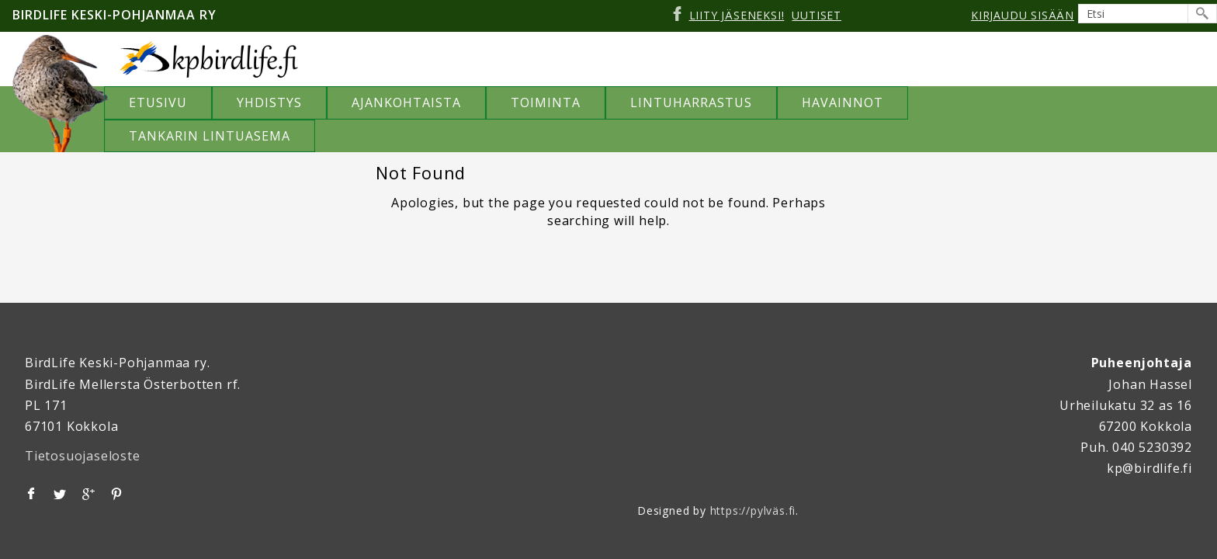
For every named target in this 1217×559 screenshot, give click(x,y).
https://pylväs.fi (753, 510)
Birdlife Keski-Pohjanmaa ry (114, 14)
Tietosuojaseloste (82, 455)
